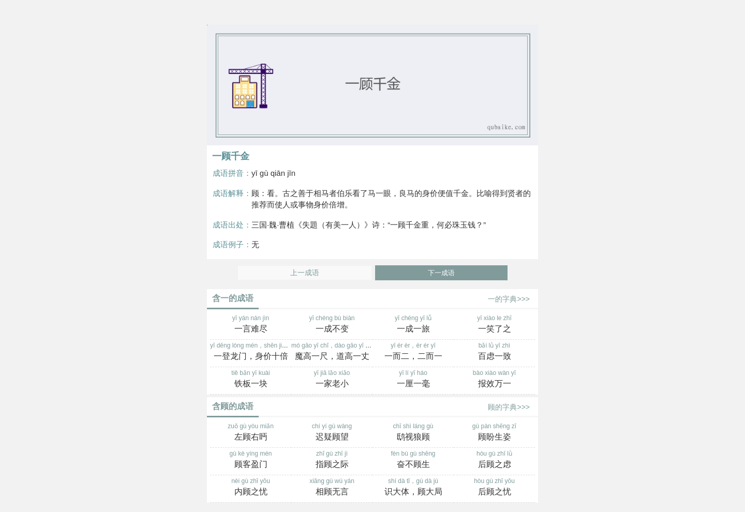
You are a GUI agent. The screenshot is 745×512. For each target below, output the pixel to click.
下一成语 (441, 273)
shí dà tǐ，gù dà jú (413, 487)
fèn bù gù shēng (413, 460)
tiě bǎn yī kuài (250, 379)
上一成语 (304, 273)
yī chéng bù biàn (332, 324)
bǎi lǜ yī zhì (494, 352)
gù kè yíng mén (250, 460)
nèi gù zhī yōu (250, 487)
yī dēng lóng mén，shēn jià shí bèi (257, 352)
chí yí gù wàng (332, 433)
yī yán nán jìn (250, 324)
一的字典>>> (509, 299)
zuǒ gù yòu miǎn (250, 433)
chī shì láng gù (413, 433)
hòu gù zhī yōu (494, 487)
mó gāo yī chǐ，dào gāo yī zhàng (336, 352)
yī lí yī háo (413, 379)
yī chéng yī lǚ (413, 324)
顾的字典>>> (509, 407)
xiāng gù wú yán (332, 487)
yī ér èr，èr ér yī (413, 352)
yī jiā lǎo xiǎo (332, 379)
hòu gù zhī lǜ (494, 460)
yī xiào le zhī (494, 324)
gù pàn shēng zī (494, 433)
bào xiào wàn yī (494, 379)
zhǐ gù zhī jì (332, 460)
